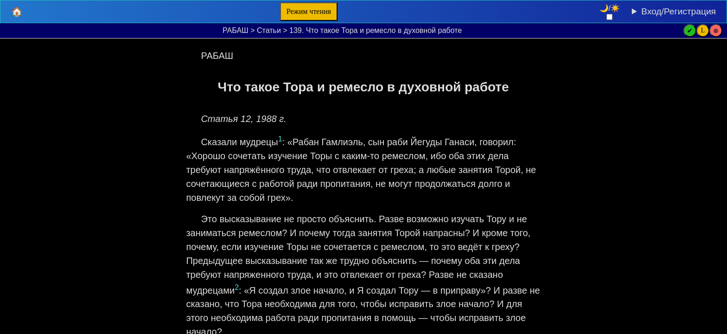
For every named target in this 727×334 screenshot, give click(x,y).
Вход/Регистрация (678, 11)
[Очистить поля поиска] (52, 88)
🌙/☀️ (609, 8)
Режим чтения (309, 11)
